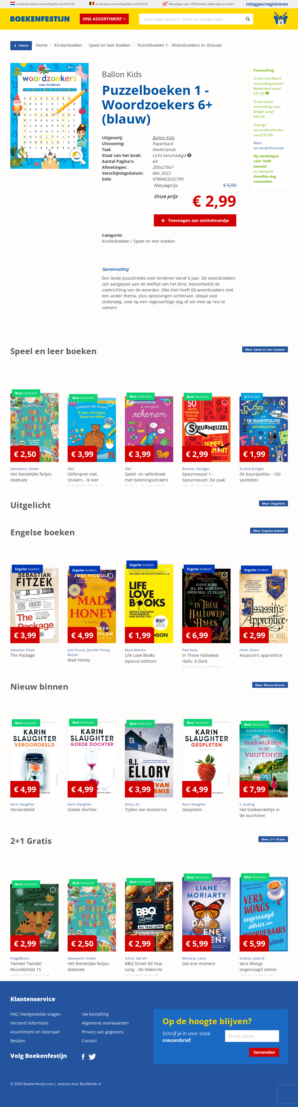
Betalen (17, 1040)
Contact (89, 1040)
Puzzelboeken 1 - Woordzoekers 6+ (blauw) (179, 45)
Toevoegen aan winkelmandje (198, 220)
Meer (265, 349)
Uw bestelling (95, 1014)
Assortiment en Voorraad (35, 1032)
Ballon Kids (122, 74)
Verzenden (264, 1052)
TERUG (21, 45)
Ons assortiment (104, 19)
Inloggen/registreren (267, 4)
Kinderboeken (68, 45)
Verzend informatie (29, 1023)
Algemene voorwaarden (105, 1023)
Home (42, 45)
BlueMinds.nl (90, 1083)
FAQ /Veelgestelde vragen (35, 1014)
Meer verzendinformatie (268, 145)
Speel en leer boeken (110, 45)
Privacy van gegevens (103, 1032)
